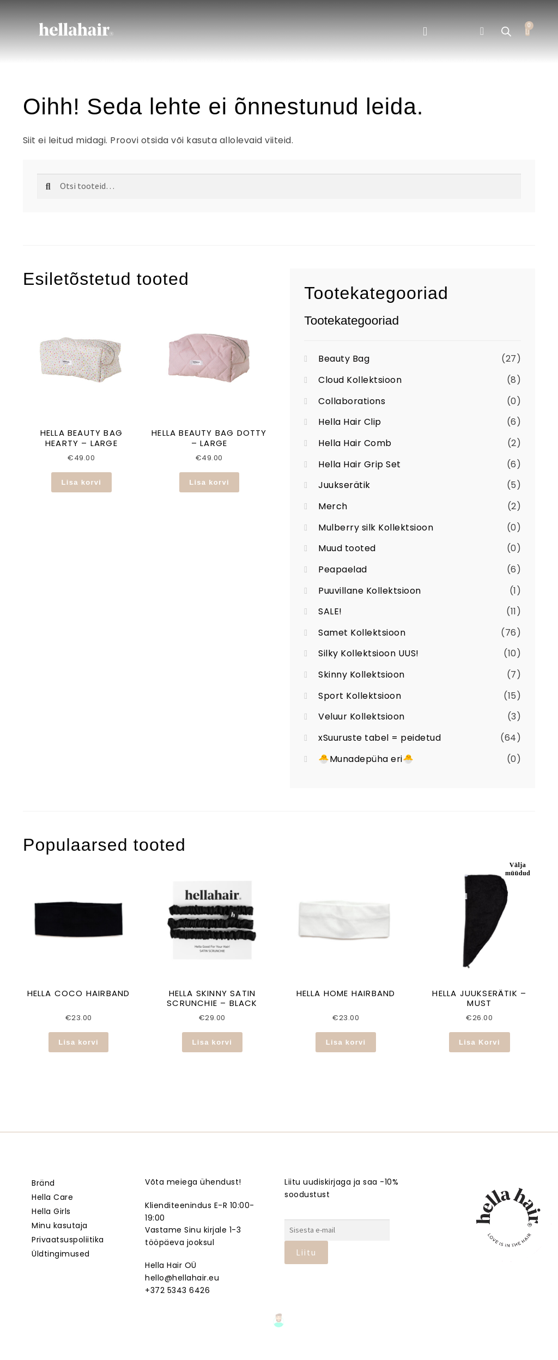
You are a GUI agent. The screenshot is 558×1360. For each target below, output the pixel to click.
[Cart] (527, 30)
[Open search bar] (506, 31)
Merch (333, 506)
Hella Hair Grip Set (359, 464)
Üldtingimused (61, 1253)
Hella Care (52, 1197)
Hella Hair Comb (355, 443)
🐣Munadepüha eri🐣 (366, 759)
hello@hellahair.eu (182, 1277)
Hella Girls (51, 1211)
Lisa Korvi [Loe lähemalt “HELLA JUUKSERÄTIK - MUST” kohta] (479, 1042)
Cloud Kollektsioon (360, 380)
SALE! (330, 611)
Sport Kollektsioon (359, 696)
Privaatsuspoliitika (68, 1239)
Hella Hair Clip (349, 422)
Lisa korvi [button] (82, 482)
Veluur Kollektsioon (361, 716)
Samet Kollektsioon (361, 632)
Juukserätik (344, 485)
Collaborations (351, 401)
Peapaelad (342, 569)
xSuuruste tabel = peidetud (379, 737)
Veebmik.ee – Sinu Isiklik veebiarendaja (279, 1350)
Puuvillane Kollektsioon (369, 590)
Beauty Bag (343, 358)
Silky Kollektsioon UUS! (368, 653)
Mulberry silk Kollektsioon (375, 527)
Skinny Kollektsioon (361, 674)
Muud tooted (347, 548)
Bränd (43, 1183)
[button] (425, 31)
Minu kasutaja (60, 1225)
